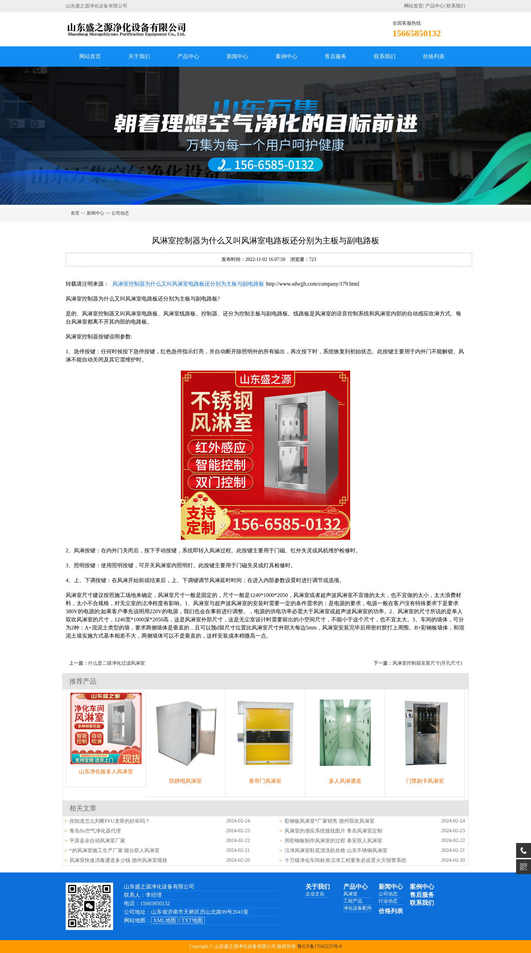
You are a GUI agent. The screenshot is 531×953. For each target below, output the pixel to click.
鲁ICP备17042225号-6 (319, 946)
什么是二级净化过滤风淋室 (116, 663)
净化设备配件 (357, 908)
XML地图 (164, 920)
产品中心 (434, 5)
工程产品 (352, 901)
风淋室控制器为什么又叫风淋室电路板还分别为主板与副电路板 (188, 284)
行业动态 (388, 901)
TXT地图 (192, 920)
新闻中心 (237, 56)
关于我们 (139, 56)
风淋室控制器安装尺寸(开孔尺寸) (427, 663)
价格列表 (434, 56)
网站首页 (413, 5)
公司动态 (120, 213)
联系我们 (455, 5)
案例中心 (286, 56)
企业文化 (314, 893)
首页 (75, 213)
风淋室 (350, 893)
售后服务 (335, 56)
